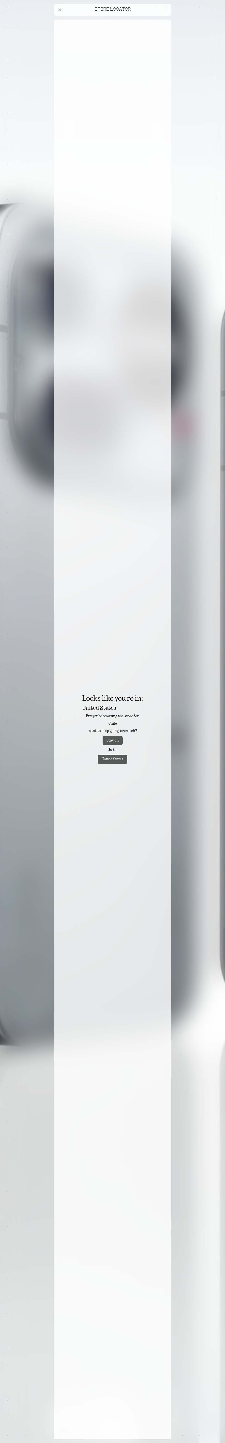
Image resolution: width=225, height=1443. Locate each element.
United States (112, 759)
